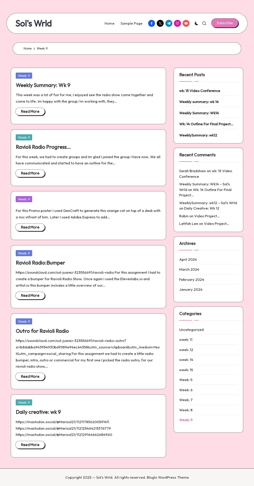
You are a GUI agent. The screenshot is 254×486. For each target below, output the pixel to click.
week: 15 (186, 369)
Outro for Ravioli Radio (42, 331)
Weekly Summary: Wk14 (199, 113)
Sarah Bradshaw (192, 170)
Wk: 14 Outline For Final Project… (206, 124)
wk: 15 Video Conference (199, 90)
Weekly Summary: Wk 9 (43, 85)
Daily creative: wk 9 (38, 412)
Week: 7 (186, 399)
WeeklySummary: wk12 (198, 135)
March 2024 (189, 269)
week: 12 (186, 349)
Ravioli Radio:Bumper (40, 262)
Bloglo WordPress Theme (168, 477)
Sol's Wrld (33, 23)
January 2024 (190, 289)
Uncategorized (191, 329)
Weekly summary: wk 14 (199, 101)
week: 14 (186, 359)
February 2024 (191, 279)
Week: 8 (186, 410)
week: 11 (185, 339)
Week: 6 (186, 390)
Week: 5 (185, 379)
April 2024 (188, 259)
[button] (224, 22)
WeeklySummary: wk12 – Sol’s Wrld (208, 202)
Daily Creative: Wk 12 (201, 208)
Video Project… (207, 216)
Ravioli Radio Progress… (43, 147)
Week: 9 (24, 75)
